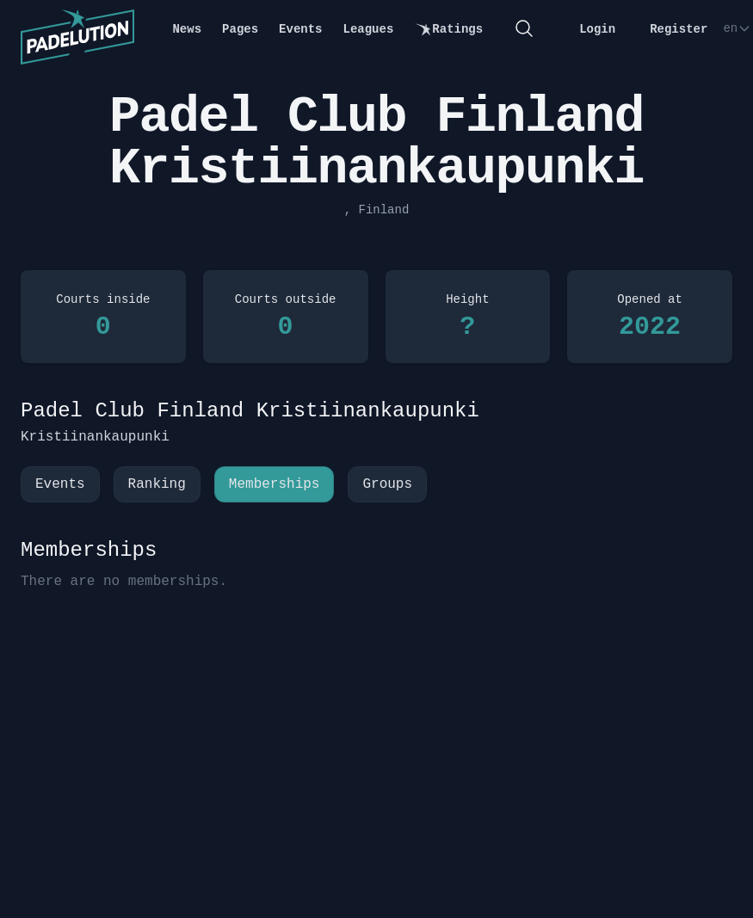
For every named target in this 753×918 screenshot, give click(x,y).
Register (678, 29)
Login (597, 29)
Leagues (368, 29)
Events (300, 29)
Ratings (448, 30)
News (186, 29)
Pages (240, 29)
